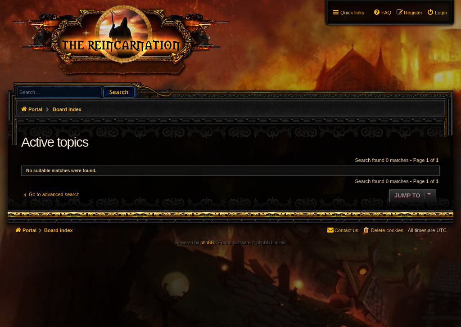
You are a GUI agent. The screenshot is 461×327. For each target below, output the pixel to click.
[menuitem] (437, 12)
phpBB (207, 242)
